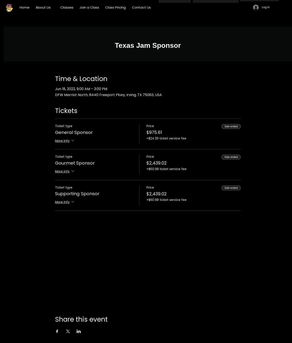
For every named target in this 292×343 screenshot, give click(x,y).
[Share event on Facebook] (57, 331)
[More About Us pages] (53, 7)
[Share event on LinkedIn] (79, 331)
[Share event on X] (68, 331)
